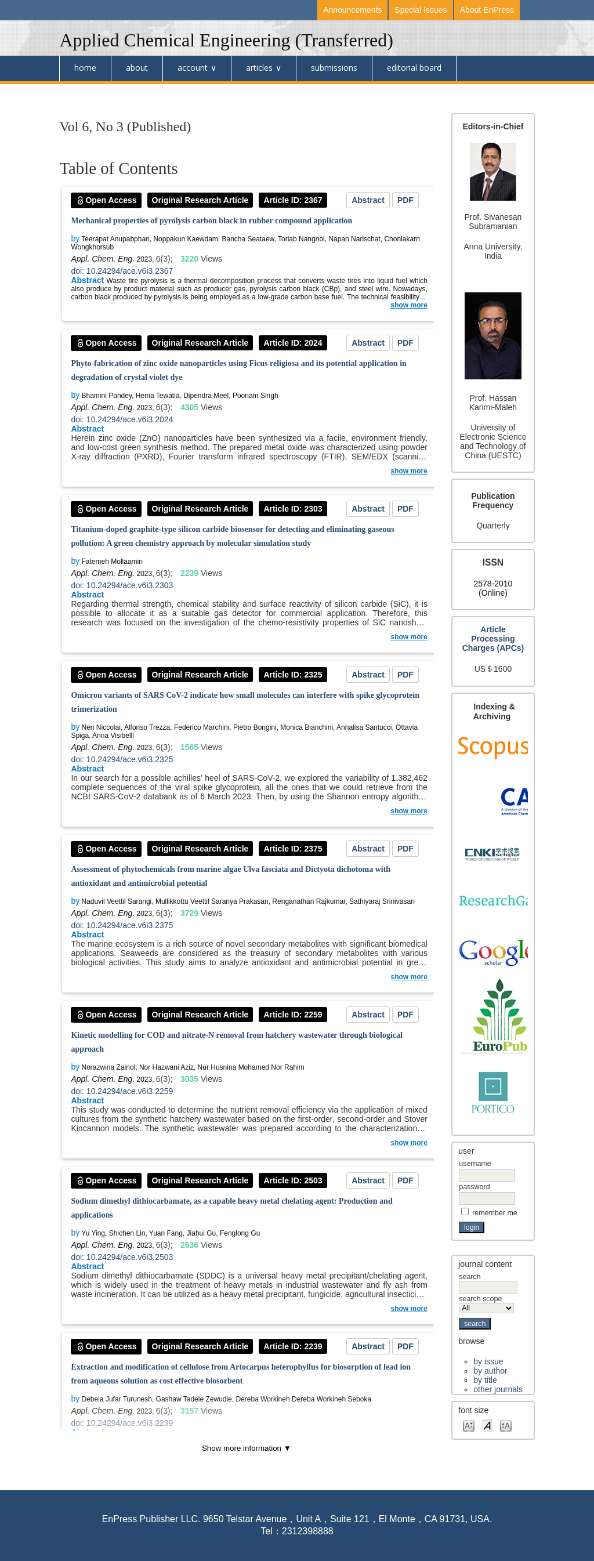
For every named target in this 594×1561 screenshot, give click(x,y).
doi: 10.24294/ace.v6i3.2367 (122, 271)
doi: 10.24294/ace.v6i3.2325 (122, 759)
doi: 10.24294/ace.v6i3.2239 (122, 1423)
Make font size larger (506, 1425)
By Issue (488, 1361)
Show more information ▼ (246, 1448)
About (137, 67)
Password (474, 1187)
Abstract (368, 200)
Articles (259, 67)
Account (193, 67)
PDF (405, 200)
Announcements (352, 10)
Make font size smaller (469, 1425)
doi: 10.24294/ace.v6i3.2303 (122, 585)
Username (475, 1164)
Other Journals (498, 1389)
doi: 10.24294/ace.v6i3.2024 (122, 419)
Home (85, 67)
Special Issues (420, 10)
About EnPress (487, 10)
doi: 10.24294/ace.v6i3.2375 (122, 925)
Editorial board (414, 67)
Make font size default (487, 1425)
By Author (490, 1370)
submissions (334, 67)
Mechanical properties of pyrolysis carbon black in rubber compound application (211, 220)
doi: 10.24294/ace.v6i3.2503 (122, 1257)
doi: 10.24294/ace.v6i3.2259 (122, 1091)
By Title (485, 1380)
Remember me (494, 1213)
